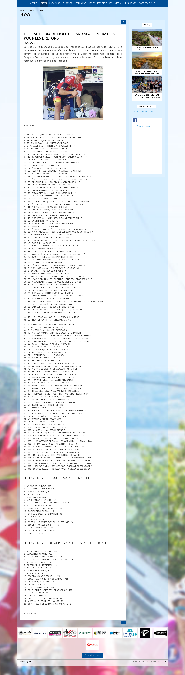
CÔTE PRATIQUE (147, 3)
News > (36, 10)
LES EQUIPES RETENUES (100, 3)
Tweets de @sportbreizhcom (144, 111)
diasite (163, 661)
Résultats (130, 3)
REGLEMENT (80, 3)
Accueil (34, 3)
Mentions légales (24, 661)
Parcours (54, 3)
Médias (119, 3)
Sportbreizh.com (144, 126)
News (44, 3)
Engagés (67, 3)
